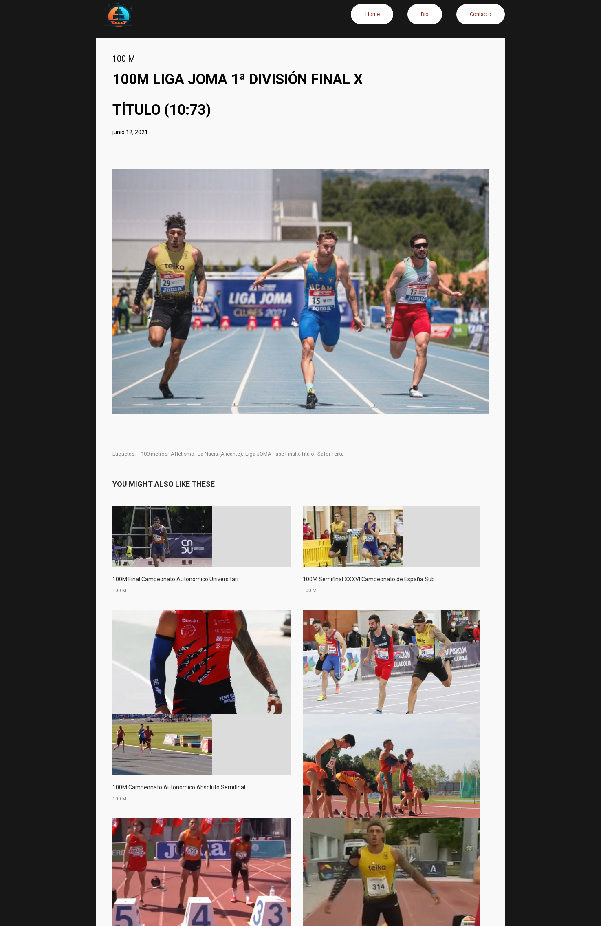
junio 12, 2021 (130, 132)
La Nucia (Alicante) (220, 454)
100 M (123, 59)
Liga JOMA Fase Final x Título (279, 454)
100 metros (154, 454)
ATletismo (182, 454)
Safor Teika (330, 454)
